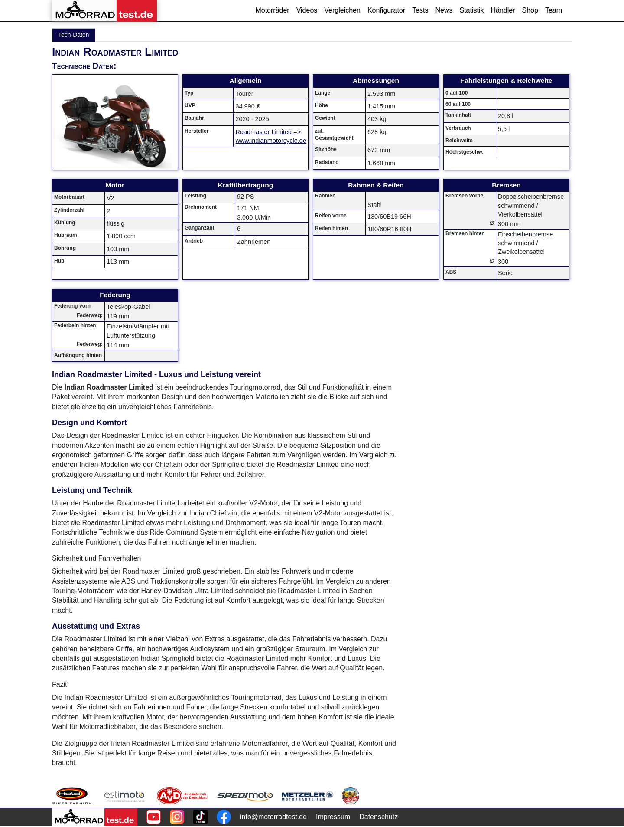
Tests (420, 10)
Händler (503, 10)
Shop (530, 10)
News (443, 10)
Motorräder (272, 10)
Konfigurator (386, 10)
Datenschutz (378, 816)
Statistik (471, 10)
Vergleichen (342, 10)
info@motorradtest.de (273, 816)
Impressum (333, 816)
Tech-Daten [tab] (73, 34)
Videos (307, 10)
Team (553, 10)
